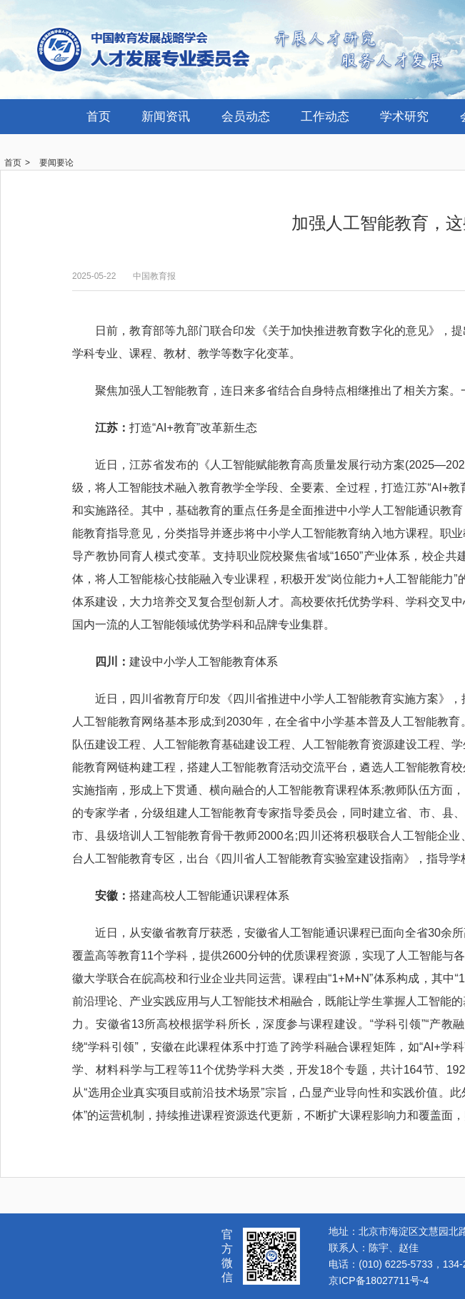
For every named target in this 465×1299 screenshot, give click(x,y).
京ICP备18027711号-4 (379, 1280)
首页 (98, 116)
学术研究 (404, 116)
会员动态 (245, 116)
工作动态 (325, 116)
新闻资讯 (165, 116)
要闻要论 (56, 163)
